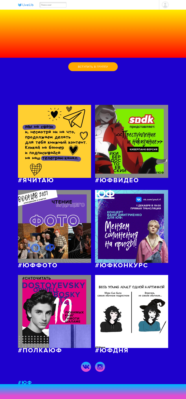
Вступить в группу (93, 66)
